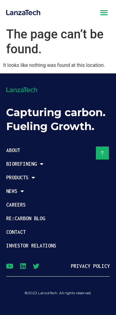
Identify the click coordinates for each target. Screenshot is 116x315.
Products (20, 177)
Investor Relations (31, 245)
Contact (16, 232)
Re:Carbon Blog (25, 218)
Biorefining (24, 163)
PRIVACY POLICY (90, 266)
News (15, 191)
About (13, 150)
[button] (104, 12)
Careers (16, 205)
